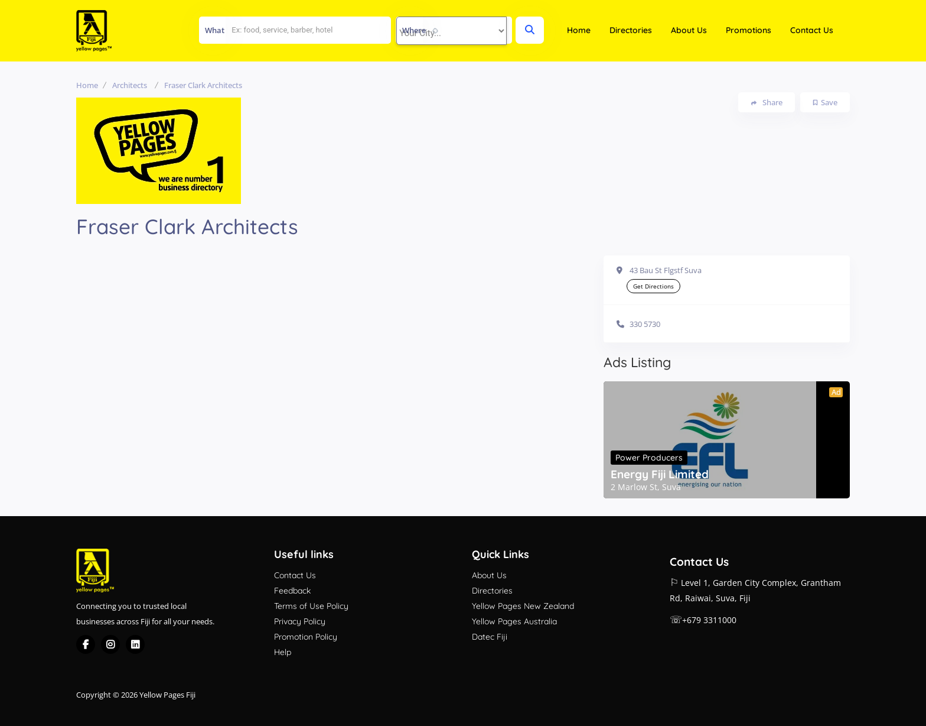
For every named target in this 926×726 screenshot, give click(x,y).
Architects (129, 85)
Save (825, 102)
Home (579, 30)
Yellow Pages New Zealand (523, 606)
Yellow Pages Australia (514, 621)
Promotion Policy (305, 636)
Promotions (748, 30)
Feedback (292, 590)
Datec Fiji (489, 636)
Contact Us (811, 30)
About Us (689, 30)
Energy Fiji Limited (660, 474)
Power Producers (649, 457)
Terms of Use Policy (311, 606)
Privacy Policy (299, 621)
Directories (630, 30)
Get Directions (653, 286)
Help (282, 652)
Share (766, 102)
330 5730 (645, 324)
